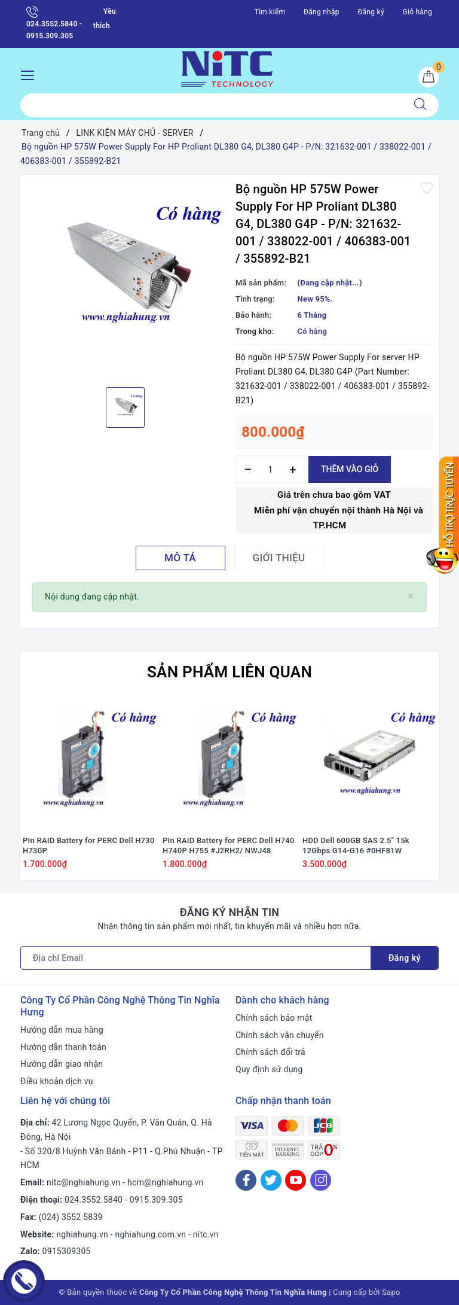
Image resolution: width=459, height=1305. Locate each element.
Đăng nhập (321, 12)
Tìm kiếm (270, 12)
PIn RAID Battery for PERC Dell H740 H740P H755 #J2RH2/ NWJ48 (229, 845)
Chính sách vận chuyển (279, 1035)
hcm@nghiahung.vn (165, 1182)
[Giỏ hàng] (428, 77)
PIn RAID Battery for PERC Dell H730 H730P (89, 845)
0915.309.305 (156, 1199)
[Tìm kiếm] (420, 105)
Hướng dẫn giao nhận (61, 1064)
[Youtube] (295, 1180)
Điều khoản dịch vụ (56, 1081)
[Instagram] (320, 1180)
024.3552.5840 (94, 1199)
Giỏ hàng (417, 12)
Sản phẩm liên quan (229, 672)
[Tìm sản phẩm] (211, 105)
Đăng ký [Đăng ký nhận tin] (404, 958)
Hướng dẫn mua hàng (61, 1030)
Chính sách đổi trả (270, 1052)
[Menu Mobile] (30, 74)
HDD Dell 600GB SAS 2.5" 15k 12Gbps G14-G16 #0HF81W (355, 845)
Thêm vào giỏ (349, 469)
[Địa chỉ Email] (195, 958)
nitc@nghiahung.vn (83, 1182)
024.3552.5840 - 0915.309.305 (54, 23)
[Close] (411, 596)
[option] (125, 279)
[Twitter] (271, 1180)
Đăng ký (370, 12)
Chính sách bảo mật (273, 1018)
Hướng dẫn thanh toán (63, 1047)
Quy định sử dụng (269, 1069)
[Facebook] (245, 1180)
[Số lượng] (270, 469)
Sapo (391, 1292)
